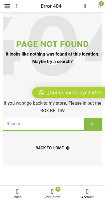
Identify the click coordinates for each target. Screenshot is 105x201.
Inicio (17, 194)
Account (87, 194)
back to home (52, 148)
